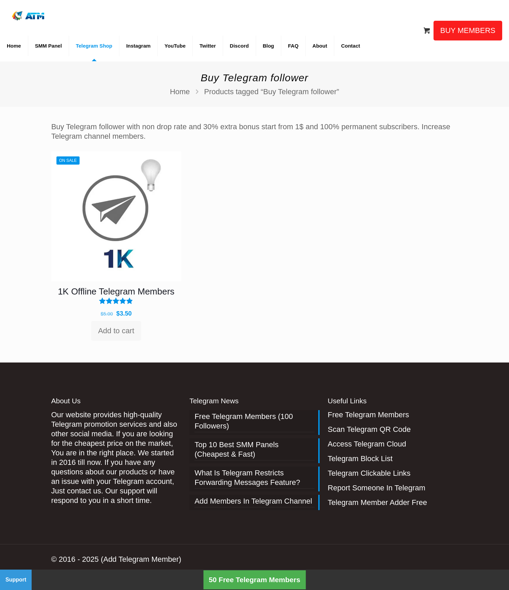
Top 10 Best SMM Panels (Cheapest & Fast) (236, 449)
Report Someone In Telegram (376, 488)
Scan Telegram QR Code (369, 429)
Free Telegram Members (368, 414)
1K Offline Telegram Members (116, 291)
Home (180, 91)
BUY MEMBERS (467, 30)
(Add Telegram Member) (141, 559)
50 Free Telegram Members (254, 580)
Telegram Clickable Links (369, 473)
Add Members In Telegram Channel (253, 501)
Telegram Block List (360, 458)
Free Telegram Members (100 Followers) (243, 421)
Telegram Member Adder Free (377, 502)
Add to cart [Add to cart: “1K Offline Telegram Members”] (116, 330)
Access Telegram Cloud (367, 444)
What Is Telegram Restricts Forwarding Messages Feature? (247, 478)
